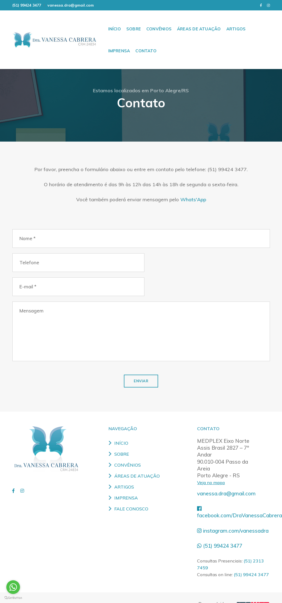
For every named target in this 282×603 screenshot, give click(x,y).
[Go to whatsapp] (13, 587)
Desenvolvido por (234, 591)
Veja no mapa (211, 470)
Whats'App (193, 210)
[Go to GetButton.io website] (13, 597)
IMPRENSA (119, 43)
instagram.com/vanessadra (233, 518)
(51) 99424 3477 (26, 5)
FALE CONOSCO (132, 497)
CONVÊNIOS (159, 21)
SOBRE (133, 21)
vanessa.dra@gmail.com (70, 5)
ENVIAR (141, 368)
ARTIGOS (236, 21)
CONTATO (145, 43)
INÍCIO (114, 21)
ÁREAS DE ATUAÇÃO (199, 21)
